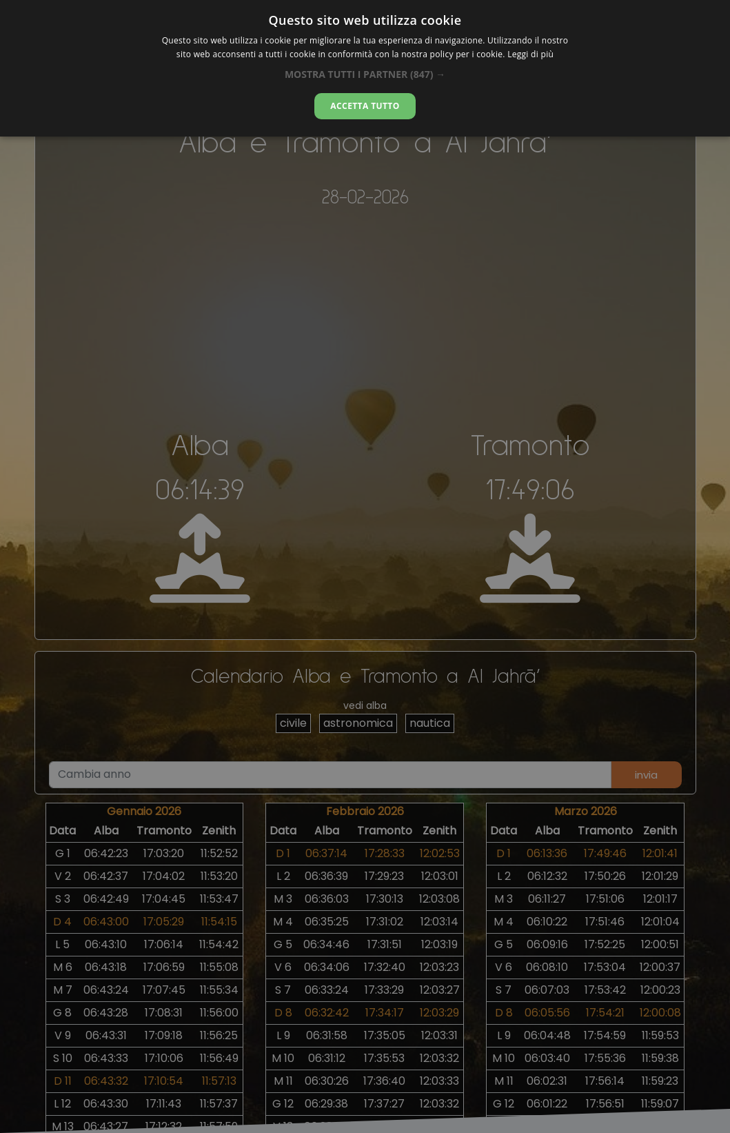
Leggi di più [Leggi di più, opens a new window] (530, 54)
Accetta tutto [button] (364, 106)
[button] (365, 74)
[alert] (365, 566)
